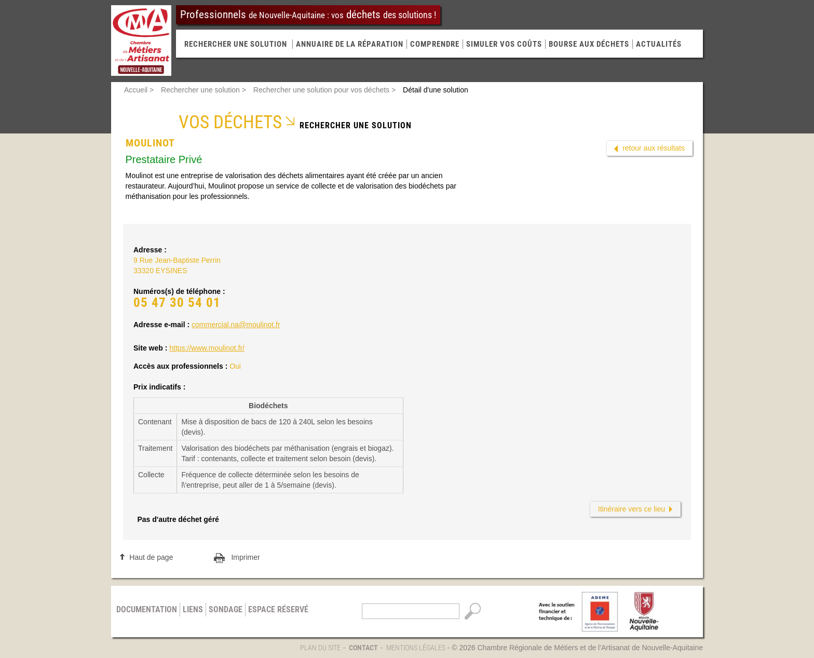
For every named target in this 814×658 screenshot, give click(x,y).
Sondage (225, 609)
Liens (193, 609)
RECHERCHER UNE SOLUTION (235, 44)
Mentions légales (415, 647)
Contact (363, 647)
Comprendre (434, 44)
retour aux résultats (653, 148)
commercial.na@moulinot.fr (236, 324)
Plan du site (320, 647)
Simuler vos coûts (504, 44)
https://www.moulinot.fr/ (207, 348)
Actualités (659, 44)
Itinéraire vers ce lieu (631, 509)
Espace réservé (278, 609)
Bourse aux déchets (589, 44)
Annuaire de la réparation (349, 44)
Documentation (146, 609)
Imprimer (245, 557)
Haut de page (151, 557)
